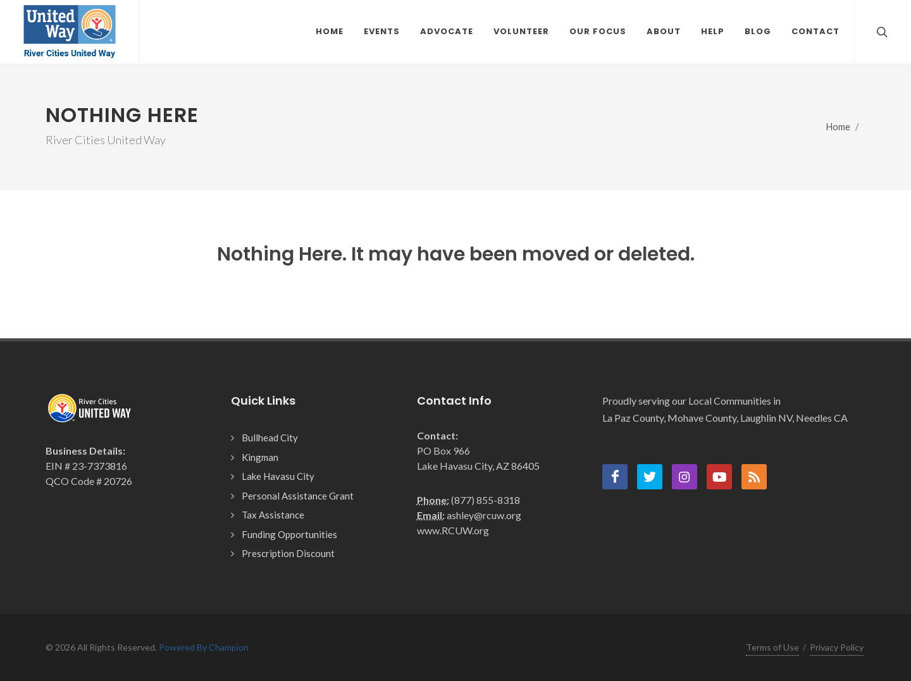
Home (838, 126)
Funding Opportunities (289, 534)
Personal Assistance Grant (298, 495)
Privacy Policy (837, 647)
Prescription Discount (288, 553)
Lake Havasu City (278, 476)
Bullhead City (270, 437)
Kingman (260, 457)
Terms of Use (772, 647)
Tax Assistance (273, 514)
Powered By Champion (204, 647)
